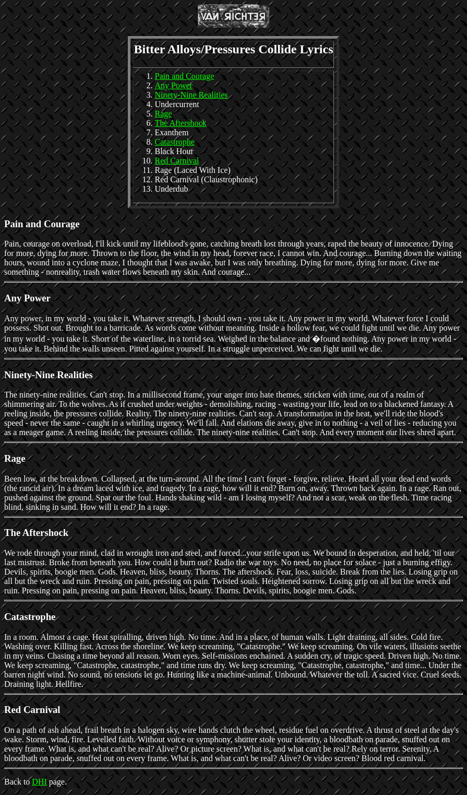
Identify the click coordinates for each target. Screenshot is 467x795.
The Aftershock (181, 123)
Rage (163, 113)
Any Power (174, 85)
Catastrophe (175, 141)
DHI (39, 781)
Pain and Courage (184, 76)
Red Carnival (177, 160)
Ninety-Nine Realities (191, 94)
